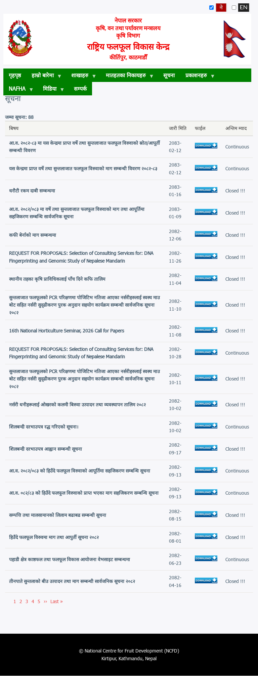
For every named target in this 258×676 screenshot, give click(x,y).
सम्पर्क (80, 88)
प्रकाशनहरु (197, 77)
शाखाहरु (81, 77)
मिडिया (51, 90)
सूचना (169, 75)
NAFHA (18, 90)
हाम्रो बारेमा (44, 77)
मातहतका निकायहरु (127, 77)
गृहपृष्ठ (15, 75)
